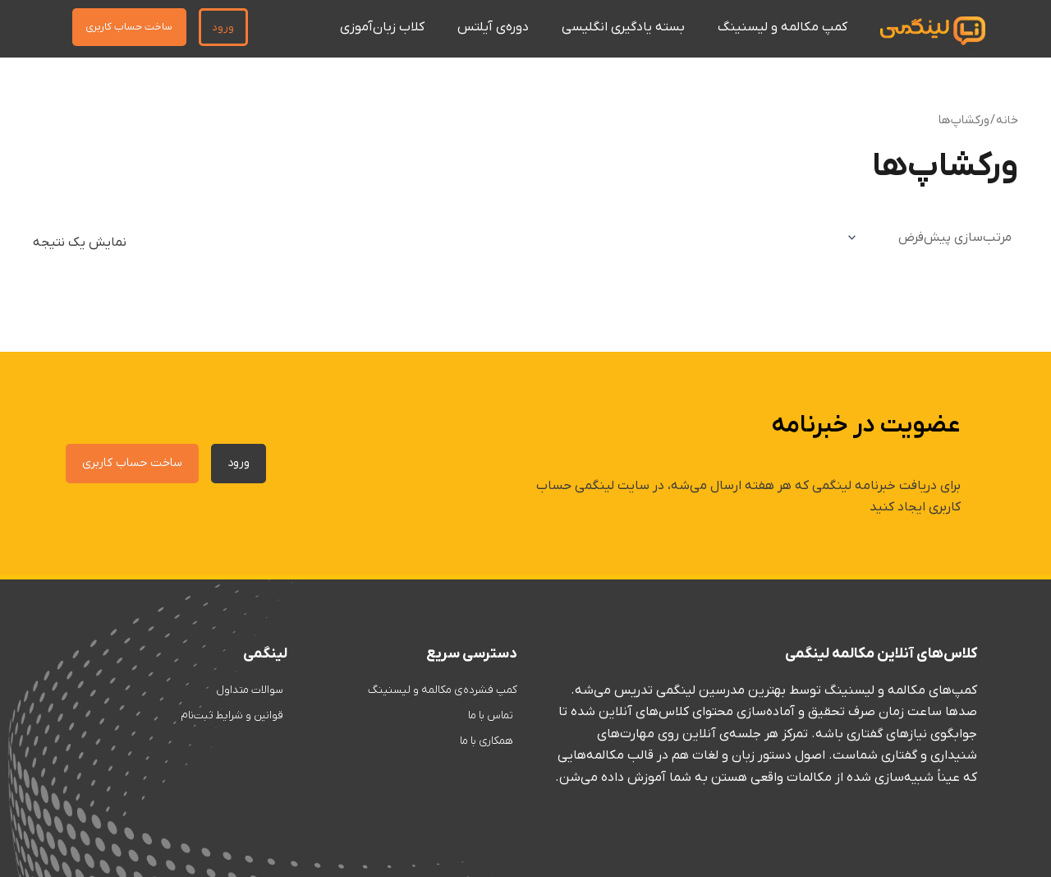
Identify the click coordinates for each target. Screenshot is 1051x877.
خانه (1007, 120)
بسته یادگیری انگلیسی (623, 27)
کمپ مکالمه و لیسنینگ (782, 27)
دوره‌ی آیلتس (493, 27)
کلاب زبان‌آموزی (382, 27)
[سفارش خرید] (930, 237)
